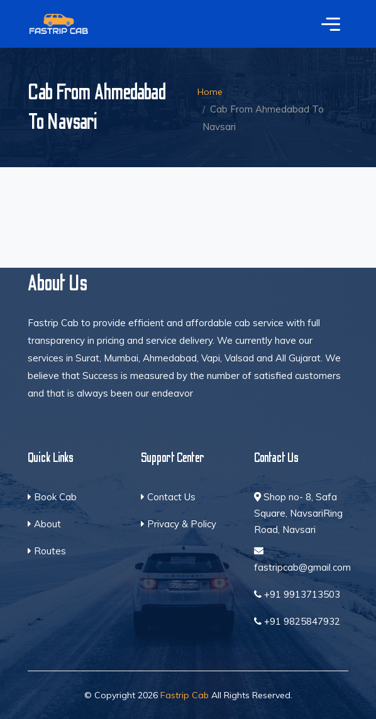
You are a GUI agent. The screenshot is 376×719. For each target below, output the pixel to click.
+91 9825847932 (297, 621)
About (44, 524)
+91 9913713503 (297, 594)
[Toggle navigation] (330, 23)
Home (210, 91)
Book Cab (52, 497)
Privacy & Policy (178, 524)
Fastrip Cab (184, 695)
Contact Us (168, 497)
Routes (47, 551)
